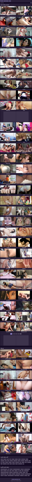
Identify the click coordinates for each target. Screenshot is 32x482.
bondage (10, 462)
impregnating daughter (16, 469)
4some (16, 463)
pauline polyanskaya (11, 475)
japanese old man (15, 472)
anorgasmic (2, 460)
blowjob (23, 462)
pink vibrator (20, 463)
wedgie (16, 470)
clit (1, 462)
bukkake (16, 459)
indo (8, 470)
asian (8, 459)
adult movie (17, 462)
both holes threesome (4, 469)
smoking (26, 475)
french (2, 470)
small (10, 470)
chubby (27, 459)
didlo (1, 463)
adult (29, 460)
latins (28, 475)
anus (25, 462)
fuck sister (5, 470)
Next (20, 333)
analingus (11, 460)
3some (2, 459)
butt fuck (5, 459)
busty (8, 460)
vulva (22, 470)
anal (10, 459)
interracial (22, 469)
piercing (19, 460)
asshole (14, 463)
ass (23, 463)
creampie (5, 475)
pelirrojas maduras (27, 469)
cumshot (6, 462)
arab (26, 472)
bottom (19, 459)
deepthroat (26, 460)
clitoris (3, 462)
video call (2, 475)
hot (8, 469)
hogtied (24, 472)
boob (5, 460)
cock (20, 462)
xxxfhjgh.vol (22, 475)
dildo (8, 463)
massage (13, 459)
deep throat (4, 463)
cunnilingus (29, 462)
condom (13, 462)
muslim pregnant (16, 475)
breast (11, 463)
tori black (11, 469)
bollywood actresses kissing (4, 472)
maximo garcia (26, 470)
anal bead (22, 460)
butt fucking (23, 459)
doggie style (15, 460)
